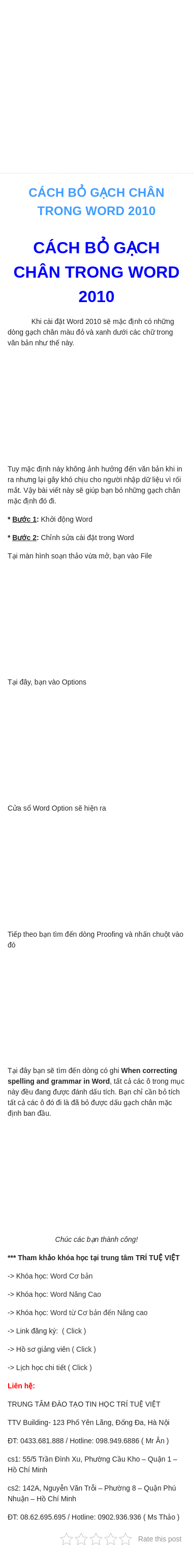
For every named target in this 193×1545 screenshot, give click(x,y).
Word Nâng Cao (75, 1294)
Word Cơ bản (71, 1276)
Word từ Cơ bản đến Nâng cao (99, 1313)
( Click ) (73, 1331)
